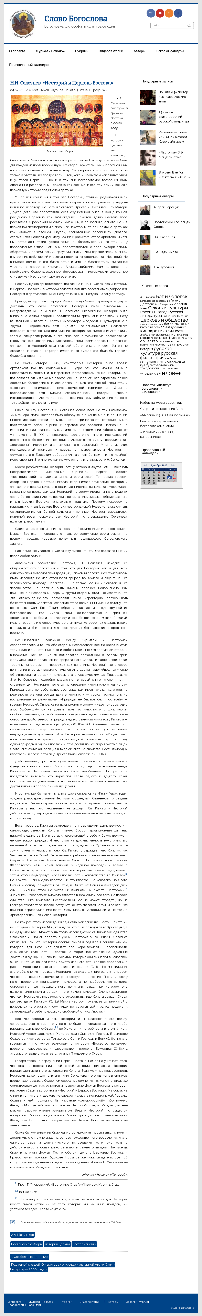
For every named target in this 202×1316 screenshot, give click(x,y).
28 (174, 480)
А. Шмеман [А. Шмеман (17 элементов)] (147, 297)
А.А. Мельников (37, 90)
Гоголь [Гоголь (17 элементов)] (175, 300)
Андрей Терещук (166, 207)
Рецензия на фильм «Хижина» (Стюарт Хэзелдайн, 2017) (173, 136)
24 (153, 480)
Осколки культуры (170, 51)
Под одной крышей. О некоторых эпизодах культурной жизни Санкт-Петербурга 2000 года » (62, 1267)
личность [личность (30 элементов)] (176, 331)
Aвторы (139, 51)
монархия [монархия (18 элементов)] (146, 337)
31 (153, 483)
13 (169, 474)
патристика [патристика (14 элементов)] (147, 344)
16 (148, 477)
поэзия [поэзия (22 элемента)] (171, 344)
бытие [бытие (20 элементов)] (144, 327)
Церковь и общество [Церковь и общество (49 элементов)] (164, 320)
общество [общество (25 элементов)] (149, 341)
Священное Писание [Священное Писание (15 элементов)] (175, 316)
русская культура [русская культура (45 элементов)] (156, 351)
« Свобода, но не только (29, 1257)
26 (164, 480)
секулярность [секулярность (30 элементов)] (153, 361)
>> (173, 465)
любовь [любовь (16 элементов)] (145, 334)
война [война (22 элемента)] (165, 327)
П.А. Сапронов (164, 237)
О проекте (17, 51)
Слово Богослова (75, 18)
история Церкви (57, 1244)
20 (169, 477)
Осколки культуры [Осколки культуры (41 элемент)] (168, 307)
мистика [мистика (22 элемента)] (175, 334)
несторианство (84, 1244)
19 (164, 477)
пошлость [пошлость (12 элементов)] (160, 344)
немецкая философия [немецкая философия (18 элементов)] (169, 337)
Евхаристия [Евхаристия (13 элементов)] (166, 304)
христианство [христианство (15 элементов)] (169, 368)
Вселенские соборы (26, 1244)
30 (148, 483)
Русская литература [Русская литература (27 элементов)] (161, 314)
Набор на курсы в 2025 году (161, 403)
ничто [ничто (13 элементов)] (188, 338)
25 (159, 480)
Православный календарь (29, 65)
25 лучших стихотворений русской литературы (174, 116)
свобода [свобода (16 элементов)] (170, 358)
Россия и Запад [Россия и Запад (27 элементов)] (154, 312)
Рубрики (81, 51)
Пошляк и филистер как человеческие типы (173, 96)
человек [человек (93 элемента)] (170, 373)
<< (145, 465)
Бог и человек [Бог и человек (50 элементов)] (172, 296)
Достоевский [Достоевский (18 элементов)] (149, 304)
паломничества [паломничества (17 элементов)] (169, 341)
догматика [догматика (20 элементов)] (179, 327)
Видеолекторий (111, 51)
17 (153, 477)
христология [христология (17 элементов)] (149, 374)
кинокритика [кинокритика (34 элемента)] (153, 330)
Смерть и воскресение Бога (161, 409)
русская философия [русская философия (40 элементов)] (159, 355)
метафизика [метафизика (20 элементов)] (160, 334)
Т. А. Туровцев (164, 267)
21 (174, 477)
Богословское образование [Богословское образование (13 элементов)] (155, 300)
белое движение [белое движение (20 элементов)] (176, 324)
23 (148, 480)
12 (164, 474)
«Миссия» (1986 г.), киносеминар (165, 415)
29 (143, 483)
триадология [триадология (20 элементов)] (150, 368)
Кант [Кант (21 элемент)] (143, 308)
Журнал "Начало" (63, 90)
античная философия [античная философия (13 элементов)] (151, 324)
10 (153, 474)
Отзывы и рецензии (93, 90)
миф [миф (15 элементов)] (185, 334)
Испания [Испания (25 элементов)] (181, 304)
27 (169, 480)
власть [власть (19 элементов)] (155, 327)
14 (174, 474)
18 (159, 477)
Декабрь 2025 (159, 465)
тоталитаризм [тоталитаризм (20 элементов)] (163, 365)
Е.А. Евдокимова (166, 252)
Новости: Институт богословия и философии (156, 388)
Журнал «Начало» (50, 51)
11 (159, 474)
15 (143, 477)
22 (143, 480)
